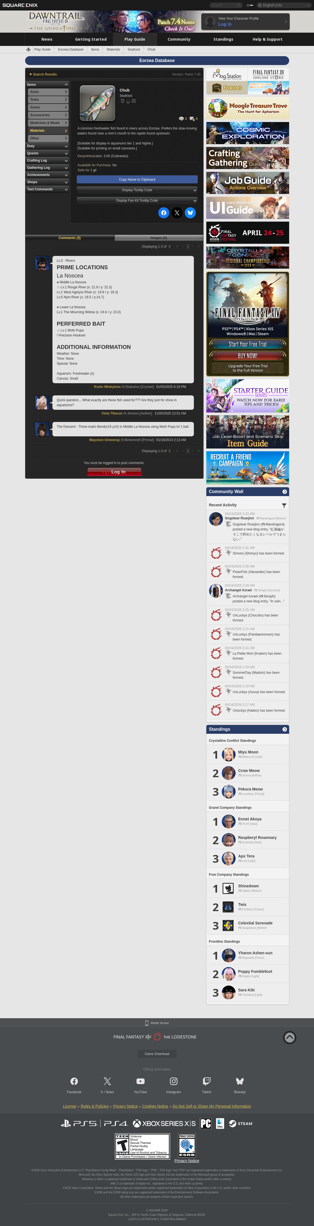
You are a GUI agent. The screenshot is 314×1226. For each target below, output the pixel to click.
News (110, 1092)
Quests (33, 153)
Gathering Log (38, 168)
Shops (32, 182)
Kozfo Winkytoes (107, 387)
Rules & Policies (95, 1106)
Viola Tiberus (112, 413)
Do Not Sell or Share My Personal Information (212, 1106)
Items (31, 85)
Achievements (38, 175)
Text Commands (40, 189)
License (69, 1106)
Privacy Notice (125, 1106)
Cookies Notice (155, 1106)
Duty (31, 146)
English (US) (272, 5)
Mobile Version (160, 1023)
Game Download (157, 1054)
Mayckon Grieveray (104, 440)
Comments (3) (70, 238)
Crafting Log (37, 160)
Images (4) (159, 238)
